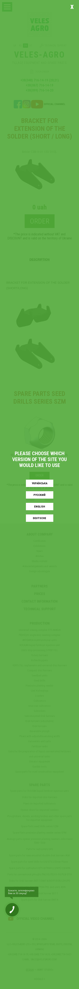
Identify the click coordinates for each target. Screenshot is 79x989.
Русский (39, 495)
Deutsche (39, 518)
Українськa (39, 483)
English (39, 506)
